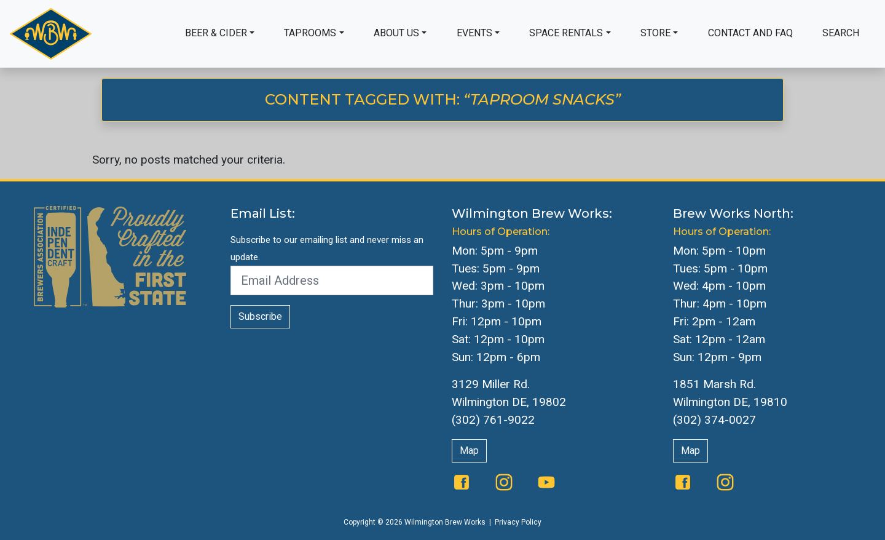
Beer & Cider (216, 33)
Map (469, 450)
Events (474, 33)
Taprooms (310, 33)
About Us (396, 33)
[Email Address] (331, 280)
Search (840, 33)
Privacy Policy (518, 522)
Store (655, 33)
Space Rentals (566, 33)
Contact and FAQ (750, 33)
